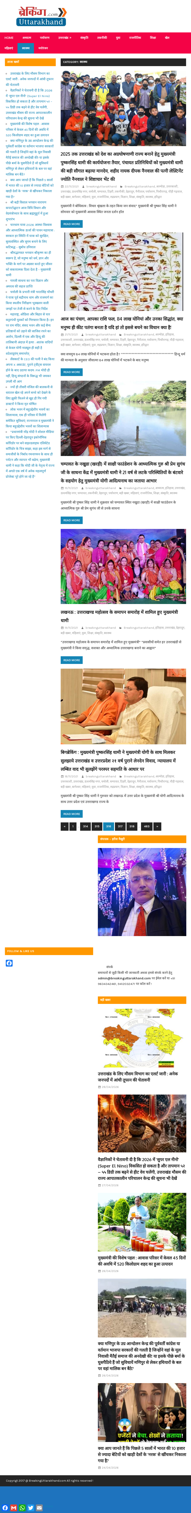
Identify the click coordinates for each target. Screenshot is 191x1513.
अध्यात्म (26, 37)
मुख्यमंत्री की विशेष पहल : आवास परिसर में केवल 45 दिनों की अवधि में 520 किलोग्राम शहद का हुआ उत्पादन (27, 129)
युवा (118, 37)
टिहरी (110, 200)
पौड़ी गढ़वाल (175, 200)
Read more (71, 232)
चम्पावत (101, 200)
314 (85, 860)
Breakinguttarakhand (140, 195)
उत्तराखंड (63, 37)
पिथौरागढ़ (161, 200)
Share (48, 1506)
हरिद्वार (158, 205)
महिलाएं (8, 48)
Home (8, 37)
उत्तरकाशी (172, 195)
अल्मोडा (160, 195)
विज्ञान (124, 205)
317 (120, 860)
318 (131, 860)
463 (147, 860)
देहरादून (130, 200)
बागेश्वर (76, 205)
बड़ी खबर (66, 205)
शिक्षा (153, 37)
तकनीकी (102, 37)
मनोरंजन (43, 48)
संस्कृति (84, 37)
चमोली (92, 200)
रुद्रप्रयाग (114, 205)
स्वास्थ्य (25, 48)
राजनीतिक (135, 37)
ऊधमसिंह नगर (79, 200)
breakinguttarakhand (101, 195)
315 (97, 860)
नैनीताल (139, 200)
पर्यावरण (44, 37)
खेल (167, 37)
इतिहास (169, 351)
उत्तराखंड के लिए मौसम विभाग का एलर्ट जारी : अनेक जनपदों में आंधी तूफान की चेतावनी (29, 79)
